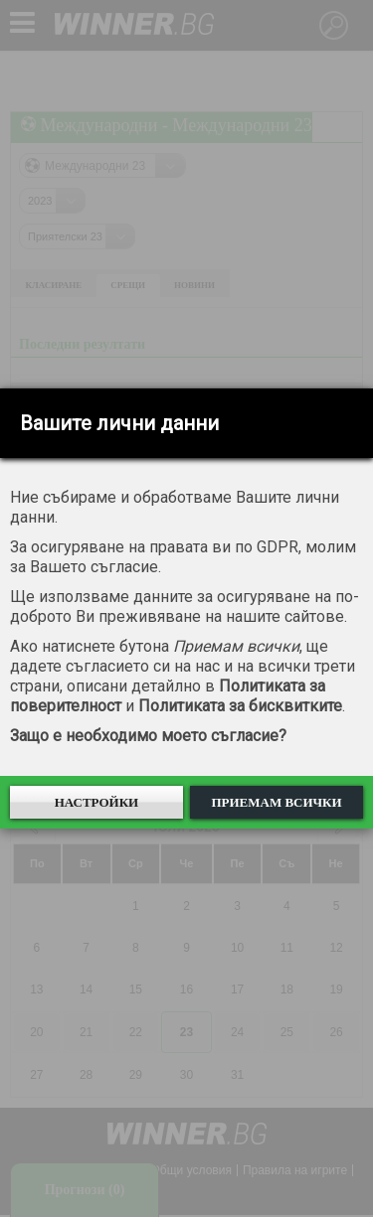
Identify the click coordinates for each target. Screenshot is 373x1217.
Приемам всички (276, 802)
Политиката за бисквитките (240, 705)
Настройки (97, 802)
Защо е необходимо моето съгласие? (148, 735)
